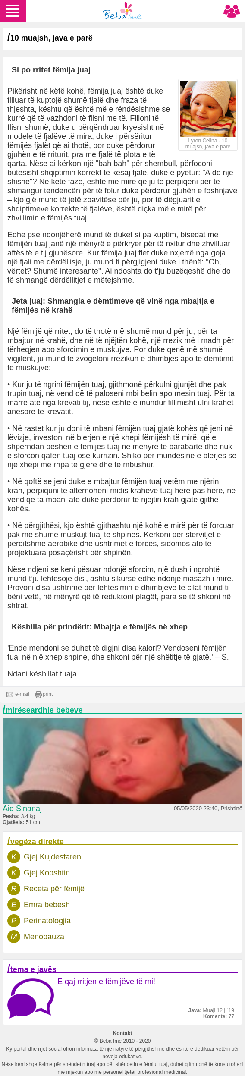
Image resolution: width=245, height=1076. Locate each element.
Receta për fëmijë (54, 888)
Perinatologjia (47, 920)
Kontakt (122, 1033)
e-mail (17, 694)
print (44, 694)
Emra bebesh (47, 904)
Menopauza (44, 936)
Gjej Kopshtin (47, 872)
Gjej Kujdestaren (52, 857)
